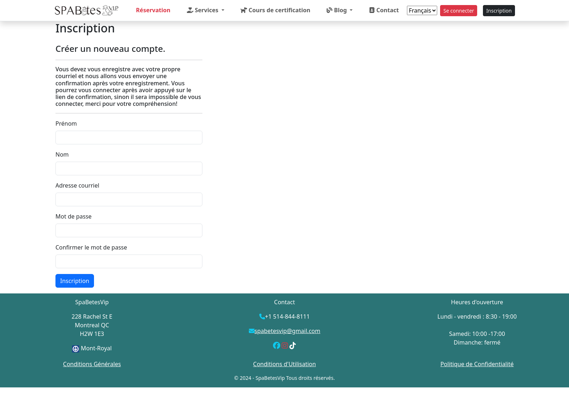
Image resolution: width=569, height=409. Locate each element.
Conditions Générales (92, 364)
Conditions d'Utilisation (284, 364)
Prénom (66, 123)
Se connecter (458, 10)
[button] (205, 10)
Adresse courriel (77, 185)
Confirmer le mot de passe (91, 247)
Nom (62, 154)
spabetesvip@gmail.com (288, 331)
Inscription (499, 10)
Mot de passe (73, 216)
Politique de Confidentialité (477, 364)
